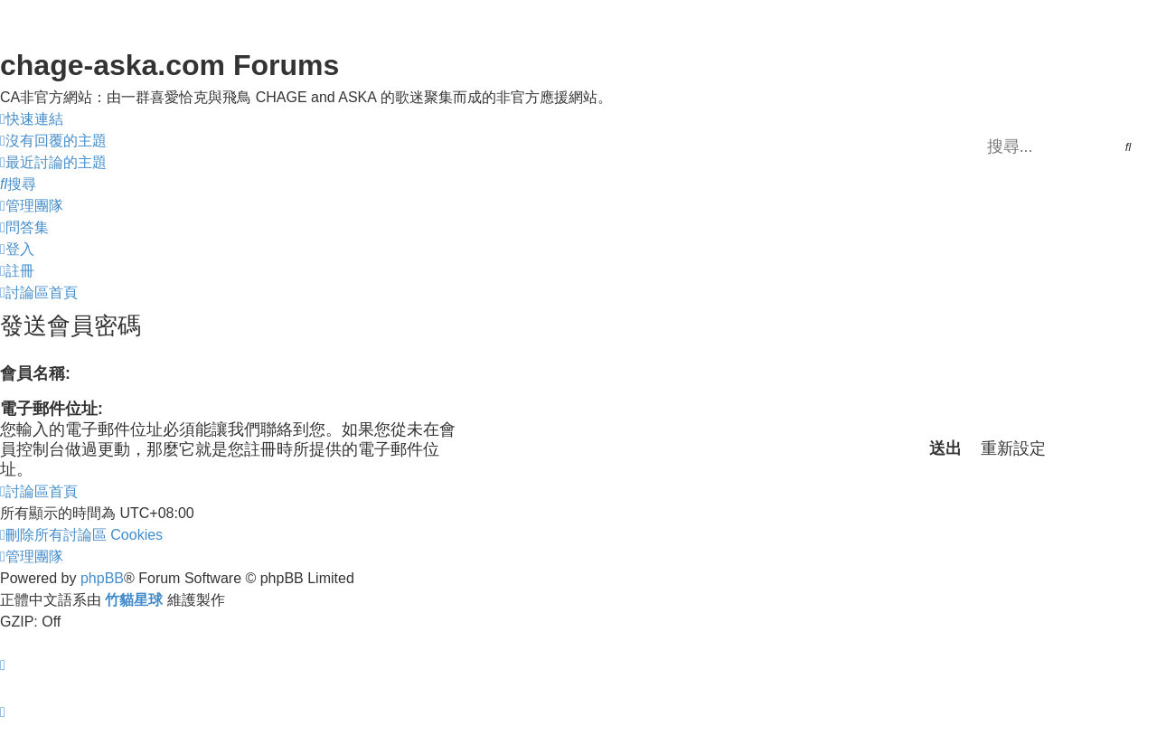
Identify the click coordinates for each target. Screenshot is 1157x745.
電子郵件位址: (51, 409)
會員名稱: (35, 373)
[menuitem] (53, 141)
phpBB (102, 578)
